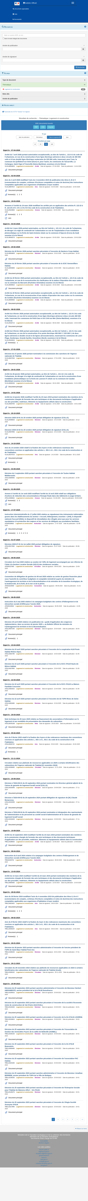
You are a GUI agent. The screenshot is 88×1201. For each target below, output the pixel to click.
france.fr (43, 1157)
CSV (43, 127)
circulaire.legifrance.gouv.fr (44, 1153)
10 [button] (35, 144)
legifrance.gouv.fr (44, 1151)
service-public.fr (44, 1149)
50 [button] (46, 144)
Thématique (7, 85)
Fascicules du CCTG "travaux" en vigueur (16, 112)
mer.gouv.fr (44, 1165)
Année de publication (10, 99)
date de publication (24, 137)
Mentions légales (44, 1143)
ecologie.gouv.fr (44, 1161)
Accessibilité (44, 1141)
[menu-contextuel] (3, 38)
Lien (9, 218)
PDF (36, 127)
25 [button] (40, 144)
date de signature (54, 137)
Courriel (50, 127)
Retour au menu (81, 1128)
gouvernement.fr (44, 1155)
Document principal (15, 170)
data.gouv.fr (44, 1159)
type (67, 137)
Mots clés (6, 94)
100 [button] (52, 144)
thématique (39, 137)
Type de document (9, 80)
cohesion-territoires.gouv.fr (44, 1163)
